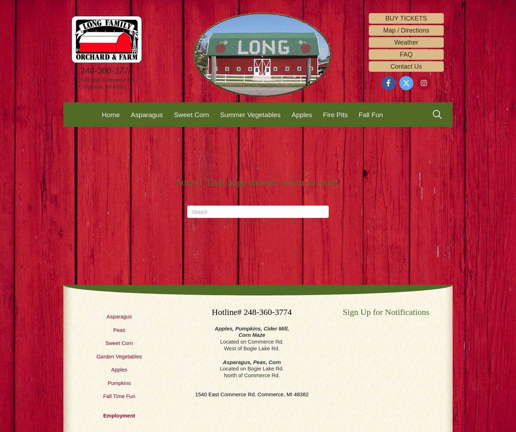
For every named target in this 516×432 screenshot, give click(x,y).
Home (111, 115)
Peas (119, 330)
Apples (302, 115)
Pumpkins (119, 383)
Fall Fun (371, 115)
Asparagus (147, 115)
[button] (389, 83)
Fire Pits (335, 115)
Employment (119, 416)
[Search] (258, 212)
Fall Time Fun (119, 396)
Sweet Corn (191, 115)
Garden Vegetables (119, 356)
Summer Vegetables (250, 115)
